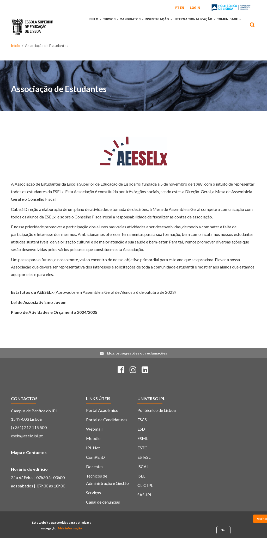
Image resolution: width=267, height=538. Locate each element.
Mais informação (70, 529)
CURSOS (103, 27)
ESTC (142, 459)
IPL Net (93, 459)
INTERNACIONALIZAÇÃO (200, 27)
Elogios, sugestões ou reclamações (137, 365)
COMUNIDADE (89, 49)
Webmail (94, 441)
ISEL (141, 488)
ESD (141, 441)
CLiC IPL (145, 497)
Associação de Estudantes (59, 101)
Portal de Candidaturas (106, 431)
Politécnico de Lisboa (156, 422)
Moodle (93, 450)
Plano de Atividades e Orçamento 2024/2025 (54, 324)
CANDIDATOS (129, 27)
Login (195, 8)
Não (224, 531)
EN (182, 8)
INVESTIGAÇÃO (160, 27)
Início (15, 62)
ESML (142, 450)
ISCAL (143, 478)
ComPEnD (95, 469)
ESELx (83, 27)
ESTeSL (143, 469)
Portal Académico (102, 422)
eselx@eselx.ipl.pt (27, 447)
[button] (89, 26)
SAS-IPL (144, 506)
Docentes (94, 478)
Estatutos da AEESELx (32, 304)
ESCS (142, 431)
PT (177, 8)
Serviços (93, 504)
